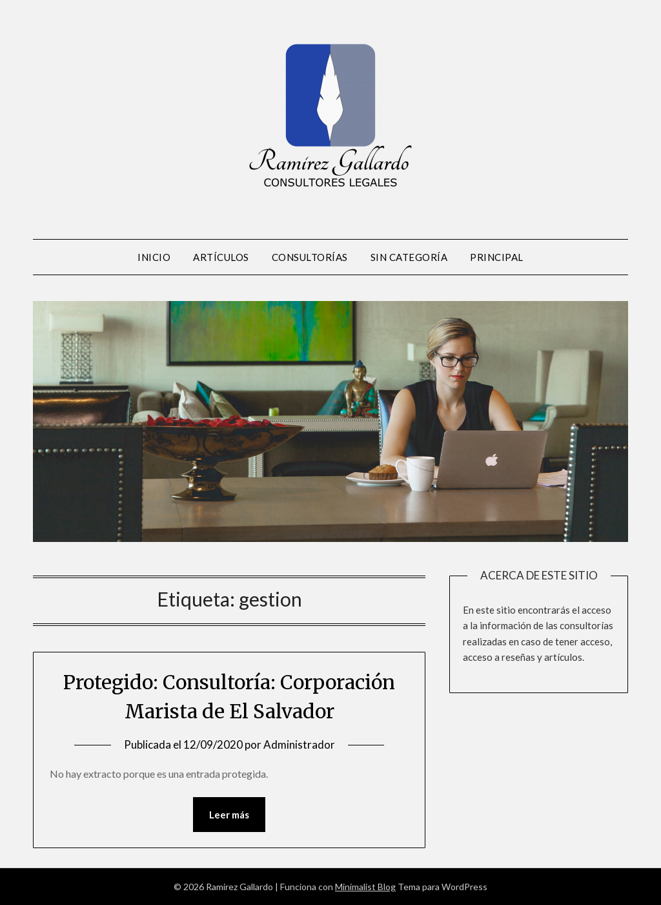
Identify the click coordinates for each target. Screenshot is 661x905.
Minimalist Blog (365, 886)
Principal (497, 257)
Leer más (229, 814)
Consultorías (310, 257)
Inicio (153, 257)
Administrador (299, 744)
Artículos (221, 257)
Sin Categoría (409, 257)
